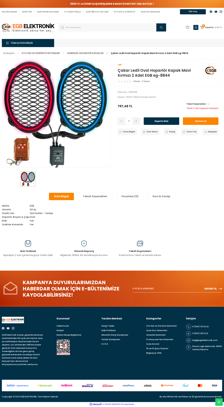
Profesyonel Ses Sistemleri (159, 339)
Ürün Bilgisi (61, 197)
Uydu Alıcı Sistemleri (156, 330)
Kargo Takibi (107, 326)
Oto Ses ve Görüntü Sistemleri (161, 326)
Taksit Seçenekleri (198, 105)
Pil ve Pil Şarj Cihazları (157, 348)
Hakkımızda (63, 326)
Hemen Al (200, 122)
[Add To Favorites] (128, 133)
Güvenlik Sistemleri (156, 335)
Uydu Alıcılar (152, 344)
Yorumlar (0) (129, 197)
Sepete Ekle (161, 122)
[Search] (112, 28)
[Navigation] (28, 43)
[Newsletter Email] (177, 289)
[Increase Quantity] (136, 122)
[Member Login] (195, 27)
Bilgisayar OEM (153, 353)
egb (120, 65)
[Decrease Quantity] (121, 122)
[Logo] (28, 27)
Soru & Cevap (161, 197)
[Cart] (211, 28)
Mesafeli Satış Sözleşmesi (114, 335)
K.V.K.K (104, 344)
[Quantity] (129, 122)
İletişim (60, 330)
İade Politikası (108, 330)
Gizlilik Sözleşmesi (110, 339)
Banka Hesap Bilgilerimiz (69, 335)
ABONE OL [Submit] (213, 289)
